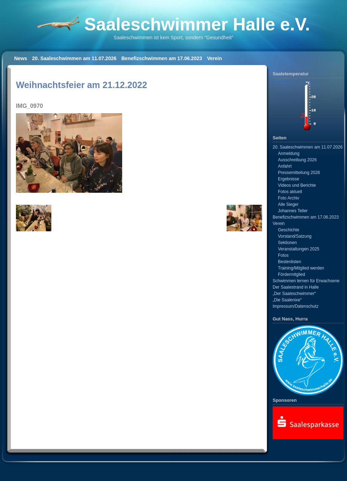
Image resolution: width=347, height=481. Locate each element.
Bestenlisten (289, 261)
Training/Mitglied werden (301, 268)
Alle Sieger (288, 204)
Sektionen (287, 242)
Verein (214, 58)
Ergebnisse (288, 178)
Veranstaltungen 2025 (298, 249)
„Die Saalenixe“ (287, 299)
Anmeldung (289, 153)
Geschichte (288, 229)
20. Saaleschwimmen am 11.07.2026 (74, 58)
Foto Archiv (288, 198)
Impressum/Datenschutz (295, 306)
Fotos (283, 255)
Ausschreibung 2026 (297, 159)
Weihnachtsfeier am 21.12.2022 (81, 85)
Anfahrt (285, 166)
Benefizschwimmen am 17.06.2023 (161, 58)
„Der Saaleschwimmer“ (294, 293)
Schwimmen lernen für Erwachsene (306, 280)
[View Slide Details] (308, 422)
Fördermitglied (291, 274)
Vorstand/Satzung (295, 236)
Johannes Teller (293, 210)
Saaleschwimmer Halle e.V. (197, 24)
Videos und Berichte (297, 185)
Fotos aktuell (290, 191)
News (20, 58)
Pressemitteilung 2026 (299, 172)
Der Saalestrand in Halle (296, 287)
